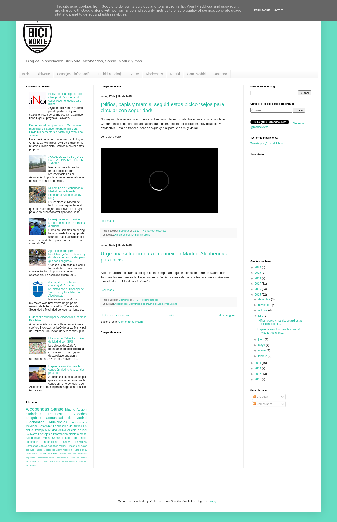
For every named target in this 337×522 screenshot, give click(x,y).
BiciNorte (43, 74)
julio (261, 315)
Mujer (45, 461)
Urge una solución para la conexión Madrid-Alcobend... (279, 331)
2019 (258, 272)
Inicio (26, 74)
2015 (258, 294)
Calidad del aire (67, 453)
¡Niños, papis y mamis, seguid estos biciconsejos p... (279, 322)
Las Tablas (36, 449)
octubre (263, 310)
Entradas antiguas (223, 315)
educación (32, 441)
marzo (262, 350)
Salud (42, 453)
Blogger (213, 501)
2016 (258, 289)
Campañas (32, 445)
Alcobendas (154, 74)
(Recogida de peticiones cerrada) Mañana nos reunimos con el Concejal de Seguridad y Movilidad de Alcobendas (66, 289)
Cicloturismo (61, 457)
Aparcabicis (79, 422)
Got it (278, 10)
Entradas (260, 396)
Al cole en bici (122, 234)
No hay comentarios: (155, 230)
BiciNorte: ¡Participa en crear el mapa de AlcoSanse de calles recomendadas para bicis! (66, 99)
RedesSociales (69, 461)
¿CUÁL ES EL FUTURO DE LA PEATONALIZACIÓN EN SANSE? (65, 160)
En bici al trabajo (110, 74)
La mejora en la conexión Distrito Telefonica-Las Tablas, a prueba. (67, 223)
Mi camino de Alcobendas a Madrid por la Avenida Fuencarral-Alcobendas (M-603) (65, 193)
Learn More (261, 10)
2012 (258, 373)
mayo (262, 345)
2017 (258, 283)
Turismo (52, 453)
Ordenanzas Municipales (46, 422)
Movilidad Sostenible (39, 426)
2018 (258, 278)
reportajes (31, 465)
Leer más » (108, 220)
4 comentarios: (150, 299)
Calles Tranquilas (75, 441)
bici (27, 449)
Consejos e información (74, 74)
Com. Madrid (196, 74)
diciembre (264, 299)
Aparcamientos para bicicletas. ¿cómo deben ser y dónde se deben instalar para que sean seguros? (67, 256)
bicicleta (74, 434)
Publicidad (55, 461)
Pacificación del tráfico (67, 426)
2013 (258, 368)
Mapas (62, 445)
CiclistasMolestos (45, 457)
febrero (263, 356)
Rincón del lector (77, 445)
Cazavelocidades (48, 445)
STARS (83, 461)
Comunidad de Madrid (141, 303)
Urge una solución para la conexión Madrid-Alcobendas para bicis (66, 370)
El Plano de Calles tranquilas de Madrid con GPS (66, 340)
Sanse (134, 74)
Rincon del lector (74, 438)
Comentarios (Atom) (130, 321)
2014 (258, 363)
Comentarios (262, 404)
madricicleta (50, 441)
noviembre (265, 305)
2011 (258, 379)
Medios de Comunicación (57, 449)
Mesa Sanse (51, 438)
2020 (258, 267)
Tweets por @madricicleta (266, 143)
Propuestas (170, 303)
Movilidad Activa (55, 430)
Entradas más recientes (116, 315)
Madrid (175, 74)
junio (261, 339)
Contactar (220, 74)
